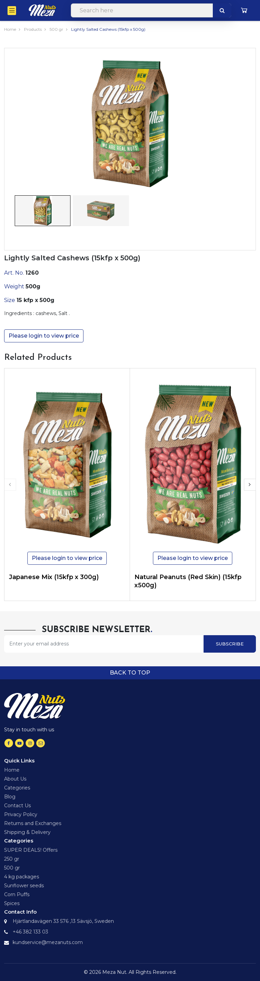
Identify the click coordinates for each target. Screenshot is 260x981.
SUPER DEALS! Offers (30, 850)
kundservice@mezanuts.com (48, 942)
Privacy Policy (20, 814)
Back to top (130, 672)
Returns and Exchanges (32, 823)
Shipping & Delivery (27, 832)
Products (33, 29)
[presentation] (10, 484)
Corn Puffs (16, 894)
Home (10, 29)
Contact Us (17, 805)
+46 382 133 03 (30, 932)
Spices (12, 903)
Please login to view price (44, 335)
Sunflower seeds (24, 885)
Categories (17, 788)
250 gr (11, 859)
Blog (9, 797)
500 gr (56, 29)
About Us (15, 779)
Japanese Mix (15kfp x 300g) (54, 577)
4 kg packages (21, 877)
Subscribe (230, 643)
